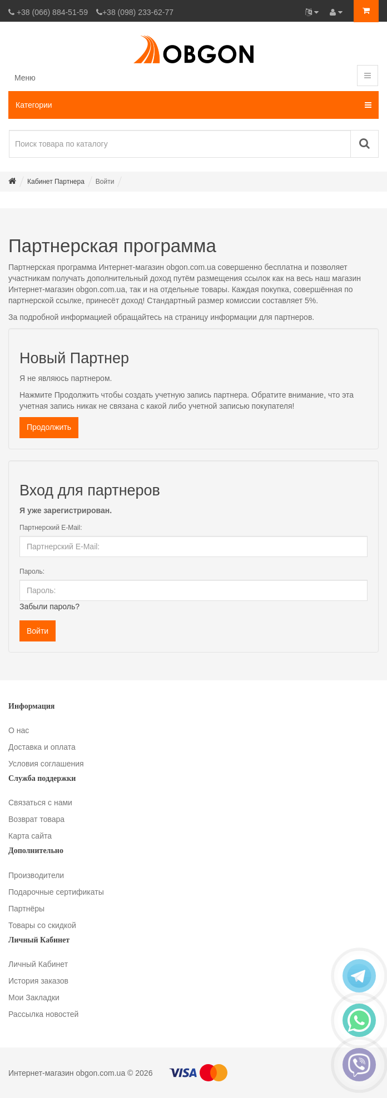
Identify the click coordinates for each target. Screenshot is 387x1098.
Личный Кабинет (38, 964)
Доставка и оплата (42, 747)
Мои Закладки (33, 997)
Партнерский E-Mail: (50, 528)
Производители (36, 875)
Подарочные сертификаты (56, 892)
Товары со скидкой (42, 925)
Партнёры (26, 908)
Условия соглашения (46, 763)
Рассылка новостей (43, 1014)
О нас (18, 730)
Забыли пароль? (49, 606)
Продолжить (49, 427)
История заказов (38, 980)
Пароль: (31, 571)
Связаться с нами (40, 802)
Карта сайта (30, 835)
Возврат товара (36, 819)
